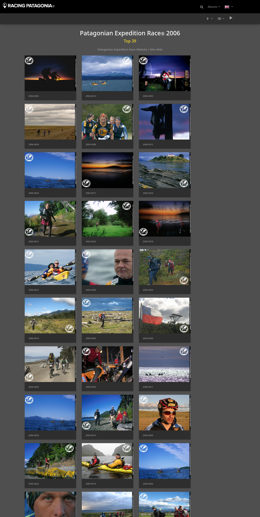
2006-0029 (142, 233)
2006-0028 (88, 233)
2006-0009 (196, 418)
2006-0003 (142, 94)
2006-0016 (33, 186)
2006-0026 (142, 372)
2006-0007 (196, 464)
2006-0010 (88, 372)
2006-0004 (33, 511)
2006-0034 (196, 94)
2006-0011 (33, 325)
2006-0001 (142, 464)
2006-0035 (196, 325)
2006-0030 (88, 279)
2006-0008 (33, 140)
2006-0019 (142, 325)
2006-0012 (88, 140)
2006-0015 (196, 233)
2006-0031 (142, 511)
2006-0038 (142, 418)
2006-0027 (33, 233)
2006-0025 (88, 325)
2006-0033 (196, 279)
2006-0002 (33, 94)
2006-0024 (142, 140)
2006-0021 (88, 186)
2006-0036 (196, 372)
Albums (212, 7)
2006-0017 (196, 140)
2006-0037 (33, 418)
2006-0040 (88, 511)
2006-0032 (142, 279)
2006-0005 (33, 279)
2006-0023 (142, 186)
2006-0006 (88, 418)
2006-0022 (33, 372)
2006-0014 (88, 94)
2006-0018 (196, 186)
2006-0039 (33, 464)
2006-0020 (88, 464)
